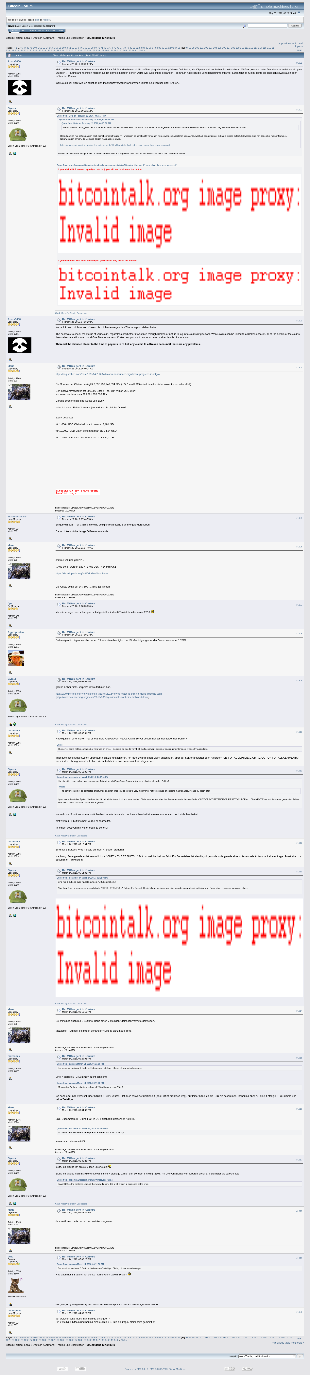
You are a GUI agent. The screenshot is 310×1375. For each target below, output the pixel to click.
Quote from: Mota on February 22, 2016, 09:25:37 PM (81, 116)
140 (107, 50)
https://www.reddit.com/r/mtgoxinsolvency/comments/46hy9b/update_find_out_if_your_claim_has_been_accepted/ (115, 145)
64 (79, 47)
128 (53, 50)
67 (89, 47)
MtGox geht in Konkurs (101, 37)
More (60, 31)
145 (129, 50)
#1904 (299, 367)
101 (202, 47)
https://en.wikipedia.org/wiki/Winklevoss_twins (90, 1180)
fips (10, 603)
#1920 (299, 1312)
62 (73, 47)
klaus (11, 365)
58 (60, 47)
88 (156, 47)
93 (172, 47)
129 (57, 50)
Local (27, 37)
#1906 (299, 546)
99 (193, 47)
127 (48, 50)
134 (80, 50)
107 (229, 47)
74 (111, 47)
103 (211, 47)
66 (85, 47)
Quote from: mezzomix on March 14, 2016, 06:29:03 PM (82, 1128)
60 (66, 47)
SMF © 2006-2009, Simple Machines (167, 1369)
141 (111, 50)
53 (44, 47)
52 (41, 47)
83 (140, 47)
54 (47, 47)
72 (105, 47)
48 (28, 47)
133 (75, 50)
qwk (10, 1256)
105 (220, 47)
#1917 (299, 1159)
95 (179, 47)
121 (21, 50)
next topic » (299, 45)
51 (37, 47)
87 (153, 47)
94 (176, 47)
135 (84, 50)
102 (206, 47)
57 (57, 47)
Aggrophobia (16, 632)
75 (114, 47)
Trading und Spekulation (70, 37)
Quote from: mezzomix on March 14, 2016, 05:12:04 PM (82, 878)
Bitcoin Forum (14, 37)
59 (63, 47)
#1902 (299, 109)
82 (137, 47)
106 (224, 47)
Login (41, 31)
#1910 (299, 732)
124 (35, 50)
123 (30, 50)
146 (134, 50)
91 (166, 47)
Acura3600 (14, 61)
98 (190, 47)
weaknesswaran (17, 516)
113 (256, 47)
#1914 (299, 1011)
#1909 (299, 680)
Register (50, 31)
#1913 (299, 872)
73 (108, 47)
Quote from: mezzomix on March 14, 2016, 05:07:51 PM (82, 777)
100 (197, 47)
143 (120, 50)
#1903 (299, 320)
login (37, 19)
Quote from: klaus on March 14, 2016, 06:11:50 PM (80, 1064)
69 (95, 47)
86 (150, 47)
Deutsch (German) (43, 37)
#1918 (299, 1211)
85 (147, 47)
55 (50, 47)
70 (98, 47)
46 (21, 47)
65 (82, 47)
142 (116, 50)
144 (125, 50)
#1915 (299, 1058)
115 (265, 47)
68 (92, 47)
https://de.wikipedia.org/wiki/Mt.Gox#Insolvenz (82, 573)
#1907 (299, 605)
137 (93, 50)
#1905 (299, 518)
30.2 (45, 26)
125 (39, 50)
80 (130, 47)
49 (31, 47)
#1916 (299, 1109)
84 (143, 47)
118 (8, 50)
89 (160, 47)
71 (102, 47)
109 (238, 47)
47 (24, 47)
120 (17, 50)
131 (66, 50)
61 (69, 47)
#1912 (299, 843)
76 (118, 47)
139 (102, 50)
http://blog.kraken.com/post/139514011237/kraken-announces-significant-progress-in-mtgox (108, 374)
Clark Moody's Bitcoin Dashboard (71, 313)
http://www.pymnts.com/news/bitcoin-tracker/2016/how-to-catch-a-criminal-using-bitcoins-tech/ (109, 693)
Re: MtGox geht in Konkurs (78, 61)
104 (215, 47)
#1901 (299, 63)
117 (274, 47)
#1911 (299, 771)
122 (26, 50)
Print (299, 50)
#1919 (299, 1258)
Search (32, 31)
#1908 (299, 633)
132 (71, 50)
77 (121, 47)
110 (242, 47)
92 (169, 47)
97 (186, 47)
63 (76, 47)
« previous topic (288, 43)
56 (53, 47)
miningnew (14, 1310)
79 (127, 47)
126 (44, 50)
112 (251, 47)
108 (233, 47)
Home (15, 31)
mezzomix (14, 730)
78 (124, 47)
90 (163, 47)
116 (269, 47)
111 (247, 47)
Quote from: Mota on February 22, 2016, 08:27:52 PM (86, 123)
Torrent (51, 26)
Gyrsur (12, 108)
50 (34, 47)
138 (98, 50)
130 (62, 50)
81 (134, 47)
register (46, 19)
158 (141, 50)
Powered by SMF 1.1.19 (136, 1369)
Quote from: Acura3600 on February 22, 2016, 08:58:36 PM (86, 120)
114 (260, 47)
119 (12, 50)
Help (24, 31)
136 (89, 50)
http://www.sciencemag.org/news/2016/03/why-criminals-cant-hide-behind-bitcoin (102, 697)
